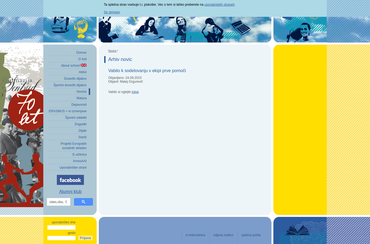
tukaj (135, 92)
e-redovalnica (195, 235)
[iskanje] (58, 202)
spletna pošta (251, 235)
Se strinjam (112, 12)
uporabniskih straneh (219, 5)
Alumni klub (70, 191)
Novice (112, 50)
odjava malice (223, 235)
